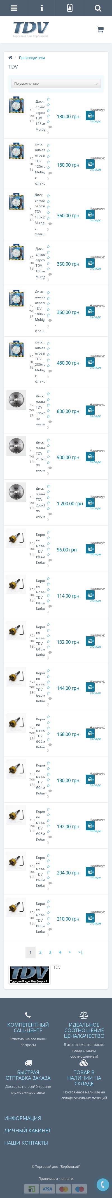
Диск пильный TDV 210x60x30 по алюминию (40, 456)
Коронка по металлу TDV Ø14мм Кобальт (40, 548)
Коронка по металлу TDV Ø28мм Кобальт (40, 871)
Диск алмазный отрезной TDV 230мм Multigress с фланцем (40, 362)
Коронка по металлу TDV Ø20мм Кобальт (40, 687)
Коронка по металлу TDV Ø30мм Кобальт (40, 917)
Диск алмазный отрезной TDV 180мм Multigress (40, 262)
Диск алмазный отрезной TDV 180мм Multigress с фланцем (40, 311)
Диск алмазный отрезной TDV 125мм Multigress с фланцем (40, 164)
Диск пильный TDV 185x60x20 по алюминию (40, 410)
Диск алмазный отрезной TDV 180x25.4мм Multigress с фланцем (40, 214)
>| (80, 952)
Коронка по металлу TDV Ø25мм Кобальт (40, 825)
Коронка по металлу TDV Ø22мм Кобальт (40, 733)
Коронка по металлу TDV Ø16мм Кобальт (40, 594)
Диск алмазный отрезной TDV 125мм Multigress (40, 115)
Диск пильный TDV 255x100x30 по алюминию (40, 502)
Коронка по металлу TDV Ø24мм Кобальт (40, 779)
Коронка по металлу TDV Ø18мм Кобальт (40, 640)
